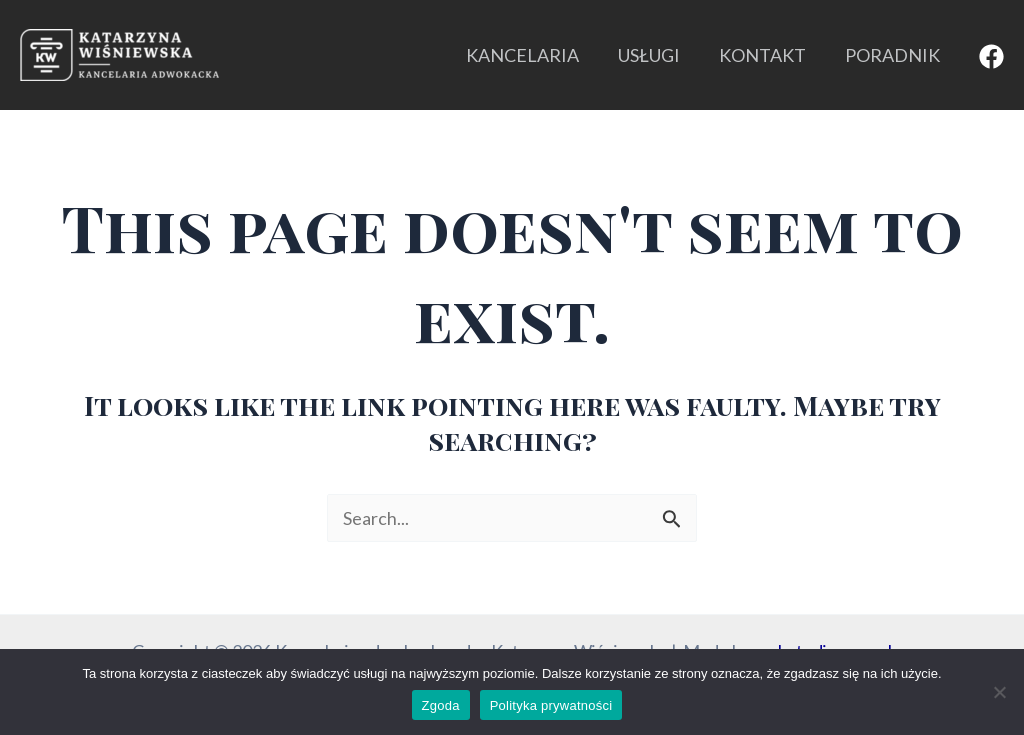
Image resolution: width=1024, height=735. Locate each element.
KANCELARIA (532, 55)
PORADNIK (893, 55)
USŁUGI (656, 55)
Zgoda (441, 705)
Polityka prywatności (551, 705)
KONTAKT (766, 55)
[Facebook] (991, 56)
